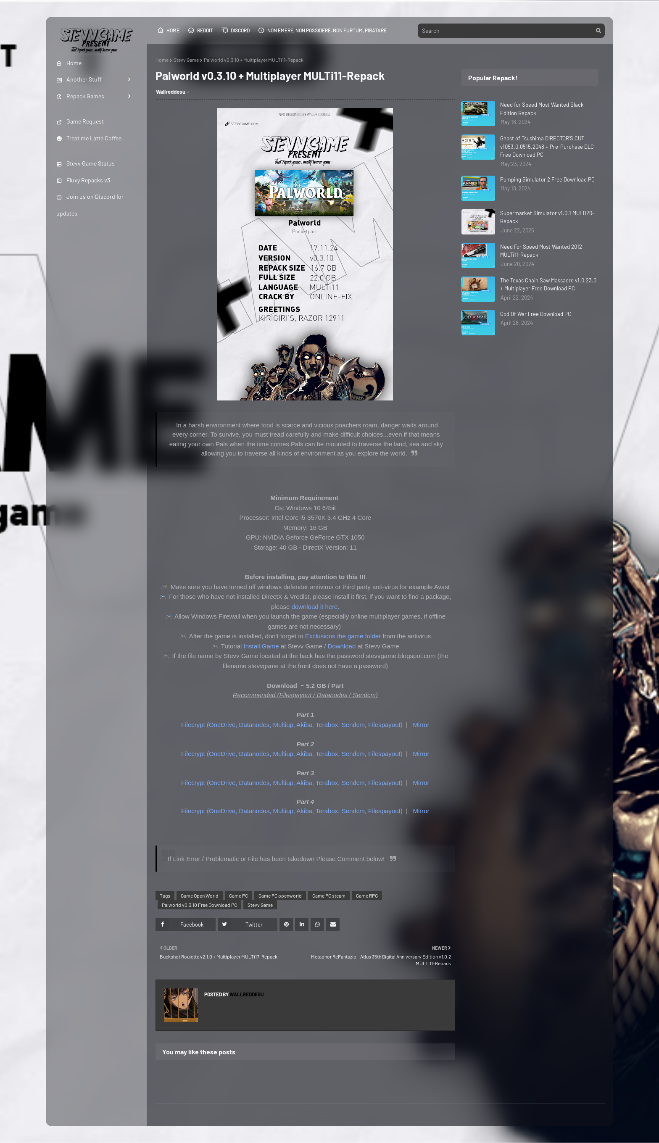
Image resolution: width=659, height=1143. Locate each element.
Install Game (261, 646)
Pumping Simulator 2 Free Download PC (547, 179)
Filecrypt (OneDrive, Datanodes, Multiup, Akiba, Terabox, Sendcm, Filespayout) (292, 724)
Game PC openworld (280, 895)
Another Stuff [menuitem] (79, 79)
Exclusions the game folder (343, 636)
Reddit (200, 30)
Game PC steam (328, 895)
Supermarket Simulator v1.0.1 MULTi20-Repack (547, 217)
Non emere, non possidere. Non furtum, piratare (322, 30)
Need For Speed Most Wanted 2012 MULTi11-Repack (541, 250)
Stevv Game (186, 60)
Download (342, 646)
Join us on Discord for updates (90, 204)
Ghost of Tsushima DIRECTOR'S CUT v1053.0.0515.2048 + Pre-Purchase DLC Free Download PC (547, 146)
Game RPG (367, 895)
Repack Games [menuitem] (80, 96)
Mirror (421, 724)
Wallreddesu (170, 91)
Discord (235, 30)
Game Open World (200, 895)
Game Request (80, 121)
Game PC (238, 895)
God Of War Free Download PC (535, 314)
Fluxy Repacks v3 (83, 180)
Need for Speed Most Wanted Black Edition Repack (542, 108)
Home (168, 30)
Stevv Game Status (85, 163)
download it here (314, 606)
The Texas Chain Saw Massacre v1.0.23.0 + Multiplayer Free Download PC (548, 284)
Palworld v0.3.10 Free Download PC (199, 905)
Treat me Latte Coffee (88, 138)
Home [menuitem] (69, 62)
